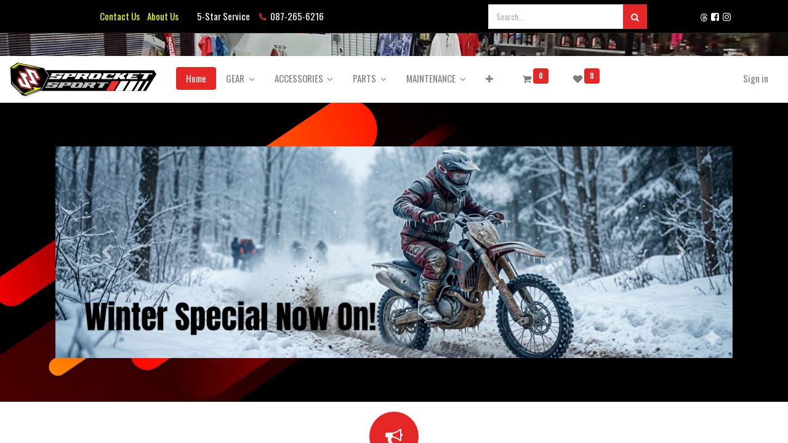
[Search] (635, 16)
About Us (161, 16)
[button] (527, 78)
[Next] (682, 252)
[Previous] (106, 252)
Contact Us (120, 16)
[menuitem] (234, 78)
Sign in (717, 78)
